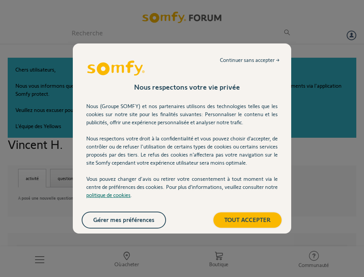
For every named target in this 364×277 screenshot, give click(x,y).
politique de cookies (108, 195)
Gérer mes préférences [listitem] (123, 219)
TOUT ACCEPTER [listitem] (247, 219)
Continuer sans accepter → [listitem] (250, 60)
